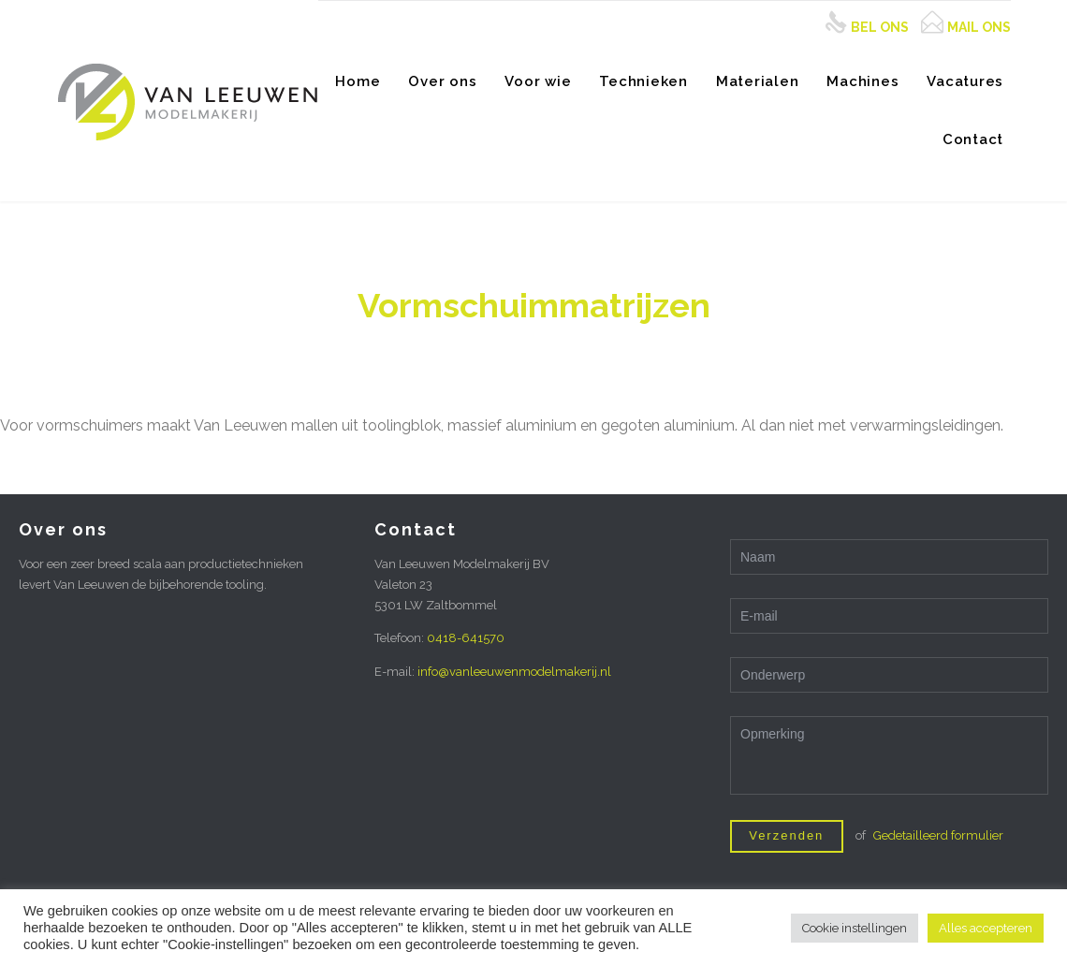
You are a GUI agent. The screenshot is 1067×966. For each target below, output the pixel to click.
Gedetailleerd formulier (938, 835)
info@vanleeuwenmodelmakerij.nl (514, 672)
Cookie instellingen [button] (854, 928)
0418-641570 (465, 638)
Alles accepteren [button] (985, 928)
